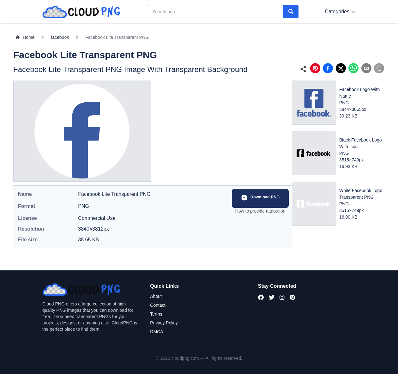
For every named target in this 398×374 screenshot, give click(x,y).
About (156, 296)
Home (25, 37)
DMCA (156, 331)
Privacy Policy (164, 322)
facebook (60, 37)
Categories (340, 11)
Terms (156, 314)
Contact (157, 305)
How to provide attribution (260, 211)
